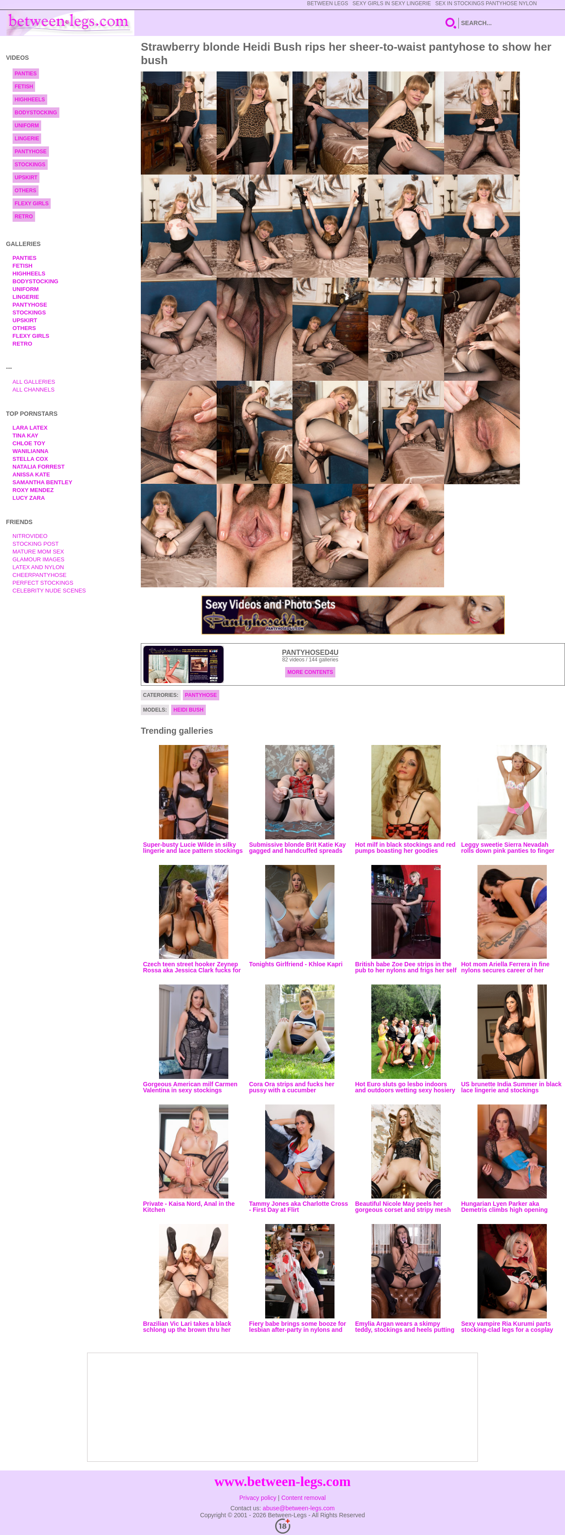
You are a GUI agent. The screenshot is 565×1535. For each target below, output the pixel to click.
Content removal (303, 1497)
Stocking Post (36, 544)
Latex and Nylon (38, 567)
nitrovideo (30, 536)
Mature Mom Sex (38, 551)
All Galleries (34, 382)
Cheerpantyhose (40, 575)
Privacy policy (257, 1497)
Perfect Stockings (43, 583)
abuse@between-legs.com (298, 1508)
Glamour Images (39, 559)
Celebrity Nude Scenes (49, 590)
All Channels (34, 389)
